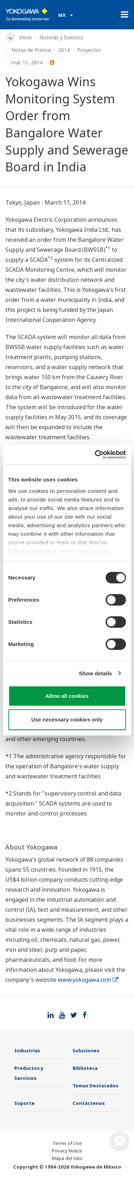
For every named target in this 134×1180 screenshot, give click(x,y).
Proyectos (89, 49)
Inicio (25, 37)
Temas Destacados (95, 1085)
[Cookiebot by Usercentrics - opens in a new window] (95, 454)
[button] (120, 1141)
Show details (95, 673)
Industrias (27, 1050)
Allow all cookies (67, 696)
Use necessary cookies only (67, 719)
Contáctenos (89, 1103)
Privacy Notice (67, 1150)
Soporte (24, 1103)
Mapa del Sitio (67, 1158)
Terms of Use (67, 1143)
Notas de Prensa (31, 49)
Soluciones (86, 1050)
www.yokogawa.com (88, 980)
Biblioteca (85, 1068)
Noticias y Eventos (61, 37)
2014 (64, 49)
